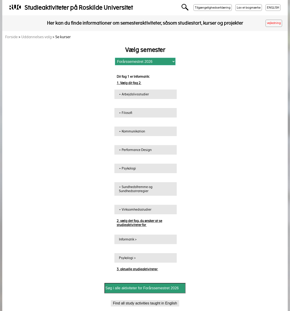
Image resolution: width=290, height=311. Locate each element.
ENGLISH (273, 7)
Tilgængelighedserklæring (212, 7)
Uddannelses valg (36, 37)
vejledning (274, 23)
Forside (11, 37)
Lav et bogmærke (249, 7)
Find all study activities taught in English (145, 303)
